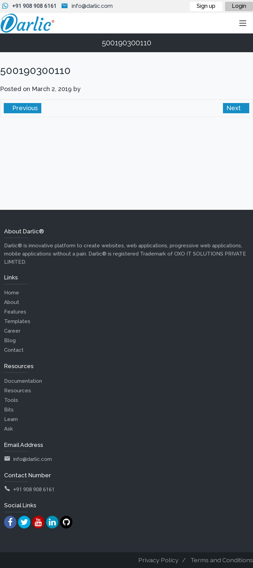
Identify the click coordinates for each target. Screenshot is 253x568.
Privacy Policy (158, 560)
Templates (17, 321)
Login (239, 6)
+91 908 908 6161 (34, 6)
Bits (9, 410)
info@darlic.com (92, 6)
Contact (14, 350)
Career (12, 331)
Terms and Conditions (222, 560)
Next (234, 108)
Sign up (206, 6)
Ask (8, 429)
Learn (11, 419)
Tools (11, 400)
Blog (10, 340)
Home (11, 293)
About (11, 302)
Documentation (23, 381)
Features (15, 312)
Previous (24, 108)
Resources (17, 391)
